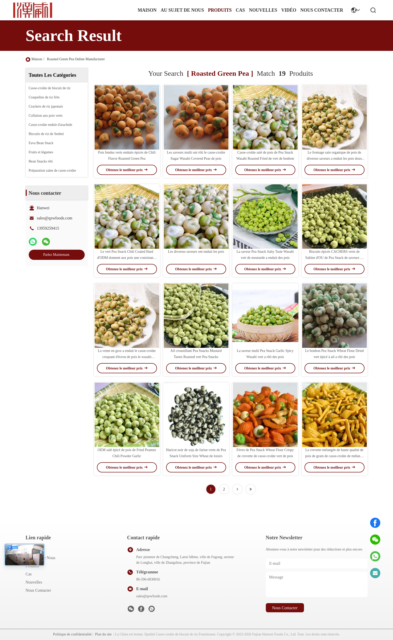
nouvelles (263, 10)
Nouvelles (34, 582)
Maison (147, 10)
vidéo (288, 10)
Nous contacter (38, 590)
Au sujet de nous (40, 558)
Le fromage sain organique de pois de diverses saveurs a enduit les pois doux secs (334, 159)
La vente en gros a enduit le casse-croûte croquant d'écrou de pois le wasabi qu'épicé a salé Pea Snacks (127, 357)
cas (240, 10)
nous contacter (321, 10)
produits (220, 10)
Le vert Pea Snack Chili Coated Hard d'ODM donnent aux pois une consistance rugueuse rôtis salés (126, 258)
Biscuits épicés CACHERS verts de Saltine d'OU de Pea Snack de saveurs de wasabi (334, 258)
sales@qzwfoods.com (54, 218)
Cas (29, 574)
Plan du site (103, 634)
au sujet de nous (182, 10)
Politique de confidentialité (72, 634)
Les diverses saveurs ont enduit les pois (196, 252)
